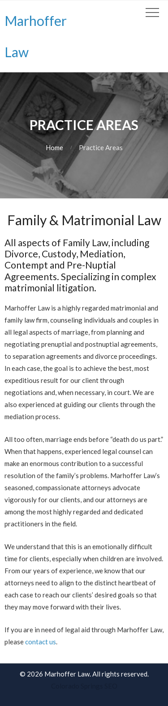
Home (54, 147)
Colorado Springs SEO (84, 686)
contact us (40, 642)
